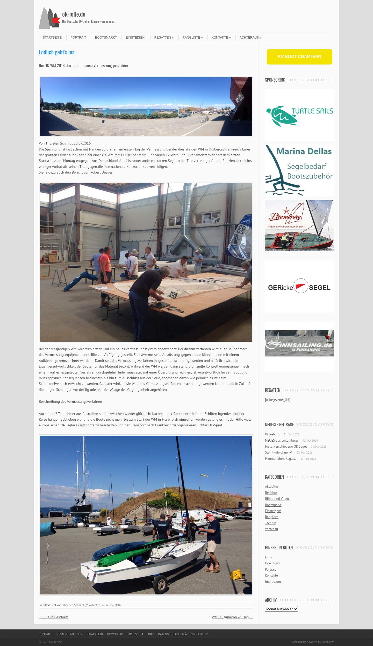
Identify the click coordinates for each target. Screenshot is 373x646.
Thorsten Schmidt (73, 605)
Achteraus (250, 37)
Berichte (271, 493)
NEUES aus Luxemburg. (281, 440)
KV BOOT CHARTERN (299, 56)
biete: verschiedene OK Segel (286, 446)
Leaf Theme (299, 642)
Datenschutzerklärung (176, 634)
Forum (203, 634)
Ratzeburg (272, 434)
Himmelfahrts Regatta (281, 458)
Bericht (77, 172)
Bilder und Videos (277, 499)
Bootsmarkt (106, 37)
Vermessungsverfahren (84, 401)
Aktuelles (95, 605)
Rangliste (193, 37)
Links (268, 557)
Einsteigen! (135, 37)
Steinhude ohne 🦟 (279, 452)
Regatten (164, 37)
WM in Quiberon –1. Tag (232, 617)
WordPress (327, 642)
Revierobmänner (69, 634)
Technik (270, 523)
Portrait (78, 37)
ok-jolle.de (73, 13)
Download (272, 563)
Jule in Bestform (53, 617)
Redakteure (95, 634)
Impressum (273, 581)
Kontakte (221, 37)
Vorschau (271, 529)
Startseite (52, 37)
